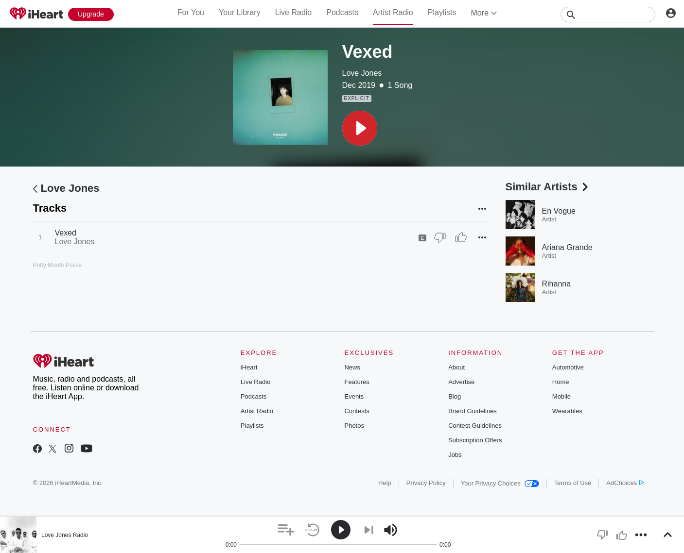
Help (384, 482)
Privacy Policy (426, 482)
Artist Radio (393, 12)
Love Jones (362, 73)
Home (560, 381)
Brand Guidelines (472, 411)
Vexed (65, 233)
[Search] (608, 14)
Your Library (240, 12)
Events (354, 396)
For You (190, 12)
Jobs (454, 454)
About (456, 367)
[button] (359, 128)
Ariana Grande (567, 247)
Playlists (442, 12)
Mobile (561, 396)
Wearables (567, 411)
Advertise (461, 381)
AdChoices (625, 482)
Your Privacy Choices (500, 483)
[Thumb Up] (461, 237)
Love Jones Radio (64, 535)
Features (356, 381)
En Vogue (559, 211)
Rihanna (556, 284)
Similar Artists (548, 187)
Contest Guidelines (475, 425)
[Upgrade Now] (91, 14)
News (352, 367)
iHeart (249, 367)
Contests (356, 411)
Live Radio (293, 12)
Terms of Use (573, 482)
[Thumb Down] (440, 237)
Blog (454, 396)
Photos (354, 425)
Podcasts (342, 12)
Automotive (568, 367)
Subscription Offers (475, 440)
